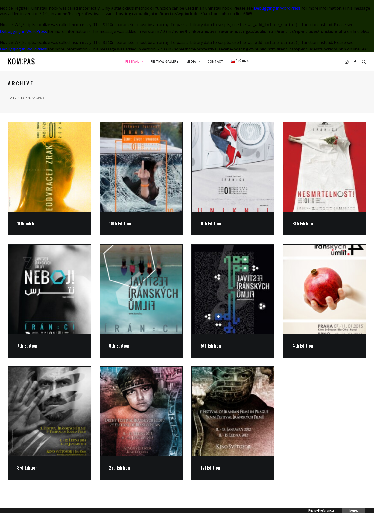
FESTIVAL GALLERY (165, 61)
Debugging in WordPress (277, 8)
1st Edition (210, 467)
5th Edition (211, 345)
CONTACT (215, 61)
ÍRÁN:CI (12, 97)
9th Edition (211, 223)
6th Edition (119, 345)
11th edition (28, 223)
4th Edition (302, 345)
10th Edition (120, 223)
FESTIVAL (134, 61)
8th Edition (302, 223)
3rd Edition (27, 467)
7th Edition (27, 345)
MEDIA (193, 61)
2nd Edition (119, 467)
